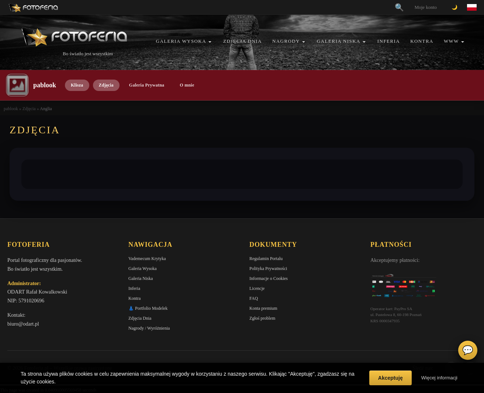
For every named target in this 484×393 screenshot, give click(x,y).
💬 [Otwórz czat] (467, 350)
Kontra (421, 41)
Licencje (257, 288)
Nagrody (286, 41)
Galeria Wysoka (181, 41)
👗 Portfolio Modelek (147, 308)
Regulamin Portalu (266, 258)
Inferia (388, 41)
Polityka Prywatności (268, 268)
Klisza (77, 85)
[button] (210, 42)
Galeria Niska (338, 41)
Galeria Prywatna (147, 85)
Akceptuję (390, 378)
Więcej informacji (439, 377)
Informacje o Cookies (268, 278)
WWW (451, 41)
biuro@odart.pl (23, 324)
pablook (11, 108)
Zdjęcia (106, 85)
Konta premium (263, 308)
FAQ (253, 298)
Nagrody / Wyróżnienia (149, 328)
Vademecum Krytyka (147, 258)
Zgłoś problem (262, 318)
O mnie (187, 85)
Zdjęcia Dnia (242, 41)
